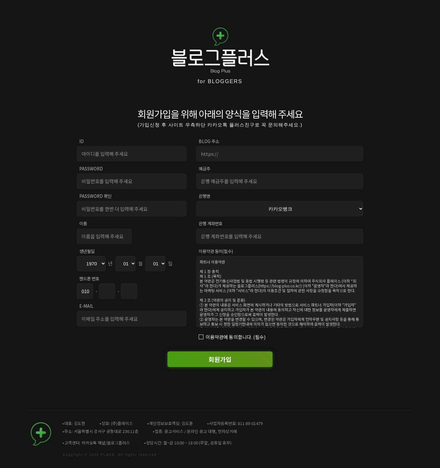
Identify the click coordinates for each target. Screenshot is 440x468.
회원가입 (220, 359)
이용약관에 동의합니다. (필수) (236, 337)
